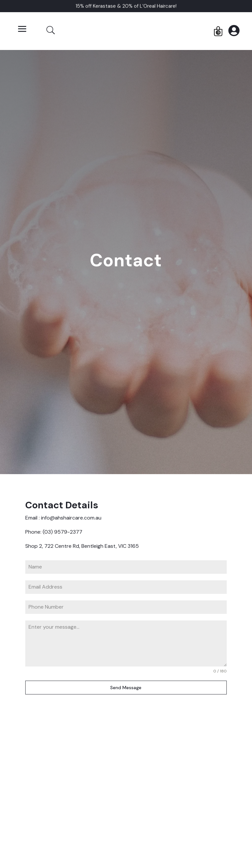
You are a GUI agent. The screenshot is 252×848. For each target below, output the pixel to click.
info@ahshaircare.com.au (71, 517)
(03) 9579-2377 (63, 531)
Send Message (125, 688)
